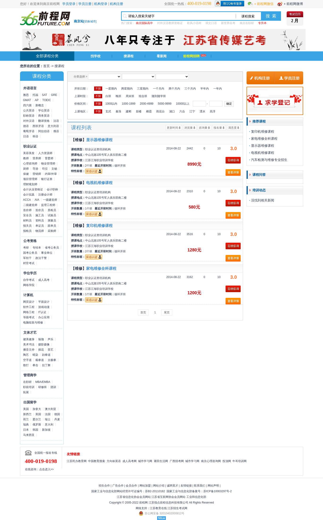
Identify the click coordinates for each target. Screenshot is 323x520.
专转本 (37, 247)
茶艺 (50, 349)
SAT (44, 95)
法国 (47, 414)
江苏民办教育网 (77, 461)
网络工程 (28, 312)
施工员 (39, 215)
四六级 (27, 105)
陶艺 (26, 354)
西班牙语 (38, 126)
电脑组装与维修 (33, 322)
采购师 (52, 230)
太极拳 (52, 360)
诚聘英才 (172, 485)
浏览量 (188, 127)
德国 (57, 414)
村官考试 (28, 263)
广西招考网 (177, 461)
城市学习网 (145, 461)
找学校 (96, 56)
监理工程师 (48, 205)
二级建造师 (30, 205)
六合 (182, 111)
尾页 (167, 312)
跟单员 (52, 225)
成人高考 (44, 279)
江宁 (192, 111)
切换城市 (90, 21)
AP (36, 100)
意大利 (49, 424)
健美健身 (28, 339)
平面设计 (44, 301)
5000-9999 (164, 103)
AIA (37, 199)
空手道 (27, 360)
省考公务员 (52, 247)
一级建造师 (50, 199)
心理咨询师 (30, 163)
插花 (41, 349)
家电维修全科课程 (101, 268)
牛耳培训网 (239, 461)
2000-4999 (146, 103)
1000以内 (111, 103)
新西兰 (27, 414)
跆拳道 (46, 354)
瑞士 (47, 419)
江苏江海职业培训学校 (99, 160)
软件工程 (28, 307)
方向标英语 (114, 461)
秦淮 (118, 111)
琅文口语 (211, 23)
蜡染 (35, 354)
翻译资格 (44, 120)
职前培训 (28, 387)
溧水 (202, 111)
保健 (26, 173)
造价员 (39, 210)
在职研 (27, 382)
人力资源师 (45, 153)
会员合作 (131, 485)
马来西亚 (28, 435)
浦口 (172, 111)
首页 (46, 66)
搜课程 (129, 56)
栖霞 (149, 111)
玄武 (108, 111)
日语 (26, 136)
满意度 (232, 127)
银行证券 (46, 179)
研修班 (42, 387)
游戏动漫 (44, 307)
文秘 (54, 168)
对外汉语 (28, 120)
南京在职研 (247, 23)
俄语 (56, 131)
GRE (54, 95)
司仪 (45, 168)
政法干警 (41, 258)
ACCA (27, 199)
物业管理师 (48, 163)
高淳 (212, 111)
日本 (26, 429)
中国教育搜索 (96, 461)
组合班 (143, 96)
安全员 (27, 215)
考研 (26, 247)
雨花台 (160, 111)
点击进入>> (46, 469)
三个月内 (190, 88)
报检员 (27, 230)
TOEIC (46, 100)
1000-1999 (128, 103)
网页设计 (28, 301)
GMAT (27, 100)
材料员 (27, 220)
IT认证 (42, 312)
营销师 (37, 173)
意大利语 (53, 126)
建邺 (128, 111)
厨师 (26, 168)
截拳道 (39, 360)
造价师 (27, 210)
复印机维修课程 (99, 226)
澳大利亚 (50, 409)
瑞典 (26, 424)
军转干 (27, 258)
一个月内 (158, 88)
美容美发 (28, 153)
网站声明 (213, 485)
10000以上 (182, 103)
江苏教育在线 (158, 508)
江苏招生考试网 (177, 508)
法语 (56, 120)
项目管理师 (30, 179)
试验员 (52, 215)
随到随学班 (159, 96)
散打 (26, 365)
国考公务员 (30, 252)
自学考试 (28, 279)
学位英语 (44, 110)
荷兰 (26, 419)
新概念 (39, 105)
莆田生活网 (161, 461)
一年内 (217, 88)
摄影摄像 (44, 344)
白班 (108, 96)
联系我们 (199, 485)
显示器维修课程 (99, 140)
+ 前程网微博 (293, 4)
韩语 (35, 136)
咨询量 (203, 127)
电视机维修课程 (99, 183)
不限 (98, 88)
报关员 (27, 225)
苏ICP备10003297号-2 (217, 491)
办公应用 (44, 317)
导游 (35, 168)
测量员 (52, 220)
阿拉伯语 (44, 131)
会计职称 (52, 189)
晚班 (118, 96)
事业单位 (46, 252)
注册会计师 (45, 194)
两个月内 (174, 88)
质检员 (52, 210)
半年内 (204, 88)
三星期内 (142, 88)
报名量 (218, 127)
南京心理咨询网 (211, 461)
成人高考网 (129, 461)
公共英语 (28, 110)
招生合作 (104, 485)
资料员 (39, 220)
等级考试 (28, 317)
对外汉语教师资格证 (170, 23)
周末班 (130, 96)
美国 (26, 409)
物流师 (39, 230)
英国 (38, 414)
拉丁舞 (46, 365)
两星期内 (127, 88)
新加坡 (46, 429)
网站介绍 (158, 485)
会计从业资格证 (33, 189)
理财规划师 (30, 184)
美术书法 (28, 344)
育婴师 (49, 158)
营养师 (37, 158)
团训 (53, 387)
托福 (35, 95)
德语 (26, 126)
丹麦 (57, 419)
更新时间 (172, 127)
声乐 (50, 339)
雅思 (26, 95)
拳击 (35, 365)
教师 (26, 158)
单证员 (39, 225)
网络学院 (28, 285)
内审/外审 (51, 173)
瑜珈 (41, 339)
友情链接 (186, 485)
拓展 (26, 392)
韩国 (35, 429)
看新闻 (162, 56)
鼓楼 (139, 111)
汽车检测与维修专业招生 (269, 160)
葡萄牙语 (28, 131)
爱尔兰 (37, 419)
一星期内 (111, 88)
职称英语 (28, 115)
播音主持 (28, 349)
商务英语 (44, 115)
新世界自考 (228, 23)
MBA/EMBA (42, 382)
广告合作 (118, 485)
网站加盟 (145, 485)
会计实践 (28, 194)
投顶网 (226, 461)
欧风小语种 (194, 23)
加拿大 (37, 409)
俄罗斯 (37, 424)
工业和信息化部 (196, 497)
